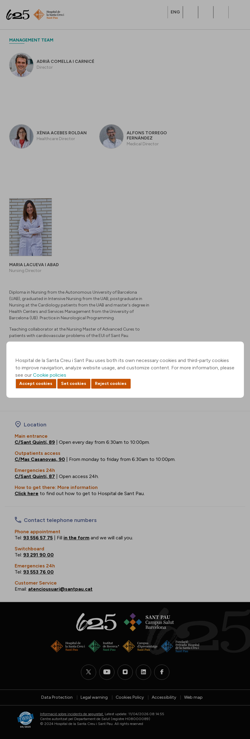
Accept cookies (35, 383)
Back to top (235, 701)
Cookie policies (49, 375)
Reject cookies (110, 383)
